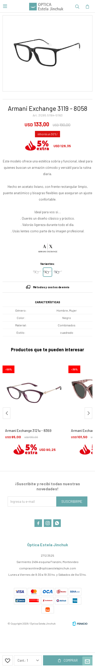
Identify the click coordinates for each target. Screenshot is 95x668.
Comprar (71, 660)
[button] (88, 413)
